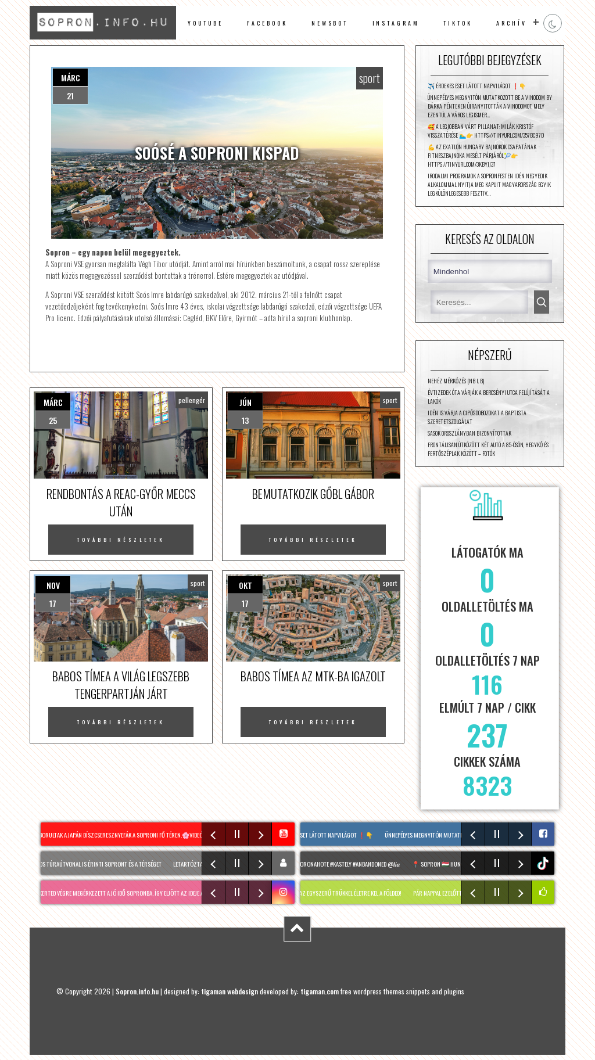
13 (245, 420)
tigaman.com (319, 991)
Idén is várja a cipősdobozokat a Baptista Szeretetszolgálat (477, 417)
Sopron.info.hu (137, 991)
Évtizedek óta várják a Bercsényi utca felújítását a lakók (489, 396)
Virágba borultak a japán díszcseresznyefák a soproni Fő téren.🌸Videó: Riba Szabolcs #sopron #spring (154, 834)
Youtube (205, 23)
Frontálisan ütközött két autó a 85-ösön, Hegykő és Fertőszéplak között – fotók (488, 449)
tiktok (544, 863)
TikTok (457, 23)
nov (53, 585)
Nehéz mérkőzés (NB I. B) (456, 380)
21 (70, 95)
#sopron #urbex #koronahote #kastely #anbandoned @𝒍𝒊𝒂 (331, 863)
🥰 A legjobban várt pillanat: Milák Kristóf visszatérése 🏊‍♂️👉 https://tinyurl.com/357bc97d (486, 130)
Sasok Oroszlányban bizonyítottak (469, 433)
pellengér (191, 399)
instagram (396, 23)
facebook (267, 23)
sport (369, 78)
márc (70, 77)
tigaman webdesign (229, 991)
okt (245, 585)
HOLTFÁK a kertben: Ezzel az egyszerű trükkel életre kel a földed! (325, 892)
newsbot (330, 23)
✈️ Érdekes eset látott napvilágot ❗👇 (477, 85)
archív (511, 23)
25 (53, 420)
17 (52, 603)
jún (245, 402)
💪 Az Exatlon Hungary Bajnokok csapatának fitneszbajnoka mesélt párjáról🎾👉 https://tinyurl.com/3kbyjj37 (482, 155)
